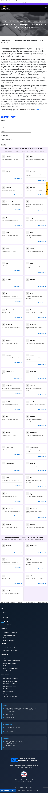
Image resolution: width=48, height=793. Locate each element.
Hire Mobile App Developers (9, 678)
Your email (24, 125)
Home (4, 612)
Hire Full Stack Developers (9, 681)
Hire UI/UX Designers (7, 689)
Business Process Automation (9, 668)
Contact (4, 615)
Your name (24, 121)
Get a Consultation (8, 791)
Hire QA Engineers (7, 691)
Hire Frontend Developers (9, 684)
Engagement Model (7, 694)
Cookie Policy (30, 790)
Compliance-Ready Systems (9, 671)
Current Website (24, 136)
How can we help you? (24, 140)
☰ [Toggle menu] (46, 8)
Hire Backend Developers (8, 686)
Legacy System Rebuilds (8, 663)
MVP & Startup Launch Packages (10, 660)
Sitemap (36, 790)
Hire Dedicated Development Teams (12, 699)
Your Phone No (24, 129)
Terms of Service (21, 790)
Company (24, 133)
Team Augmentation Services (10, 696)
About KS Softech (7, 625)
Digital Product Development (9, 658)
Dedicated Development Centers (11, 666)
